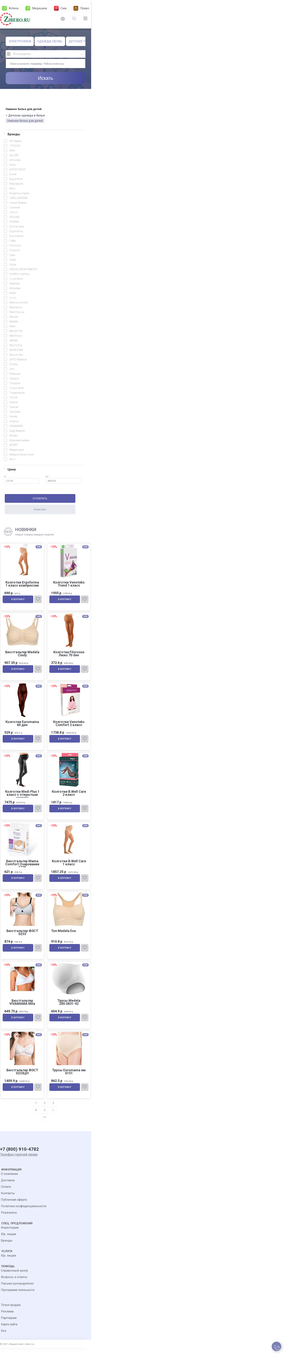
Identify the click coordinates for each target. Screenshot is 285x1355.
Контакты (8, 1200)
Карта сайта (9, 1332)
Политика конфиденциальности (23, 1213)
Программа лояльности (17, 1297)
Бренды (7, 1248)
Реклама (7, 1319)
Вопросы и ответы (14, 1284)
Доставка (8, 1187)
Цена (10, 469)
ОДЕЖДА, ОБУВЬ (49, 41)
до (64, 479)
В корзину (18, 600)
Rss (3, 1338)
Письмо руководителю (17, 1291)
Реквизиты (9, 1220)
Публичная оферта (14, 1207)
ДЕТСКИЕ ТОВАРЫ (82, 41)
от (21, 479)
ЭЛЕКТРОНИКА (20, 41)
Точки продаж (11, 1312)
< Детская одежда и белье (25, 115)
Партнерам (9, 1325)
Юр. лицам (8, 1241)
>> (44, 1123)
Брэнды (12, 134)
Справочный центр (14, 1278)
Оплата (6, 1194)
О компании (9, 1181)
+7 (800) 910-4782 (19, 1157)
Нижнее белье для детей (25, 121)
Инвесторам (10, 1235)
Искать (45, 78)
